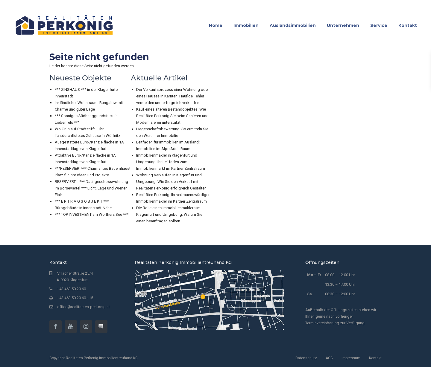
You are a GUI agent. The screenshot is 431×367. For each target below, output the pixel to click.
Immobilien (246, 25)
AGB (329, 358)
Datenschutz (306, 358)
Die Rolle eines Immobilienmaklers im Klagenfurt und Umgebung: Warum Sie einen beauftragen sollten (169, 214)
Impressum (351, 358)
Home (215, 25)
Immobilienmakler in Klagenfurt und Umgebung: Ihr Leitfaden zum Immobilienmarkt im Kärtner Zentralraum (170, 162)
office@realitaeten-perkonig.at (83, 307)
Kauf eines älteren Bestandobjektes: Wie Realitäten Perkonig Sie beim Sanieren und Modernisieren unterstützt (172, 116)
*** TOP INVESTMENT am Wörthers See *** (91, 214)
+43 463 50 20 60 (71, 289)
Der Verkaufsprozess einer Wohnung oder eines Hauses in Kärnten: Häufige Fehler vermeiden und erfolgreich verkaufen (172, 96)
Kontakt (407, 25)
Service (378, 25)
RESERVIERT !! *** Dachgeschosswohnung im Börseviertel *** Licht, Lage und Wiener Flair (91, 188)
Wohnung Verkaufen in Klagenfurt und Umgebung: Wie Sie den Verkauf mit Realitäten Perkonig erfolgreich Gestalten (171, 181)
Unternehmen (343, 25)
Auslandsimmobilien (293, 25)
